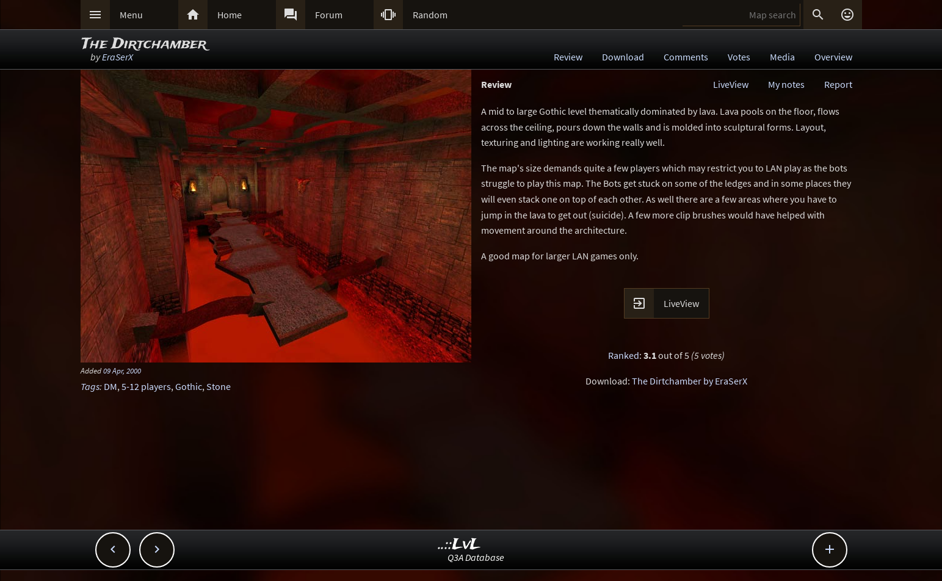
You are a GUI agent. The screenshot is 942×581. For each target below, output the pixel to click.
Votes (739, 57)
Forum (328, 15)
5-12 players (146, 386)
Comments (686, 57)
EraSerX (117, 57)
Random (430, 15)
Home (229, 15)
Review (568, 57)
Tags (90, 386)
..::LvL (459, 544)
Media (782, 57)
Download (623, 57)
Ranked (623, 355)
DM (110, 386)
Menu (131, 15)
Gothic (188, 386)
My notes (786, 84)
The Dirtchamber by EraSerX (689, 381)
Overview (833, 57)
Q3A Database (475, 557)
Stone (218, 386)
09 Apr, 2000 (122, 370)
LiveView (730, 84)
